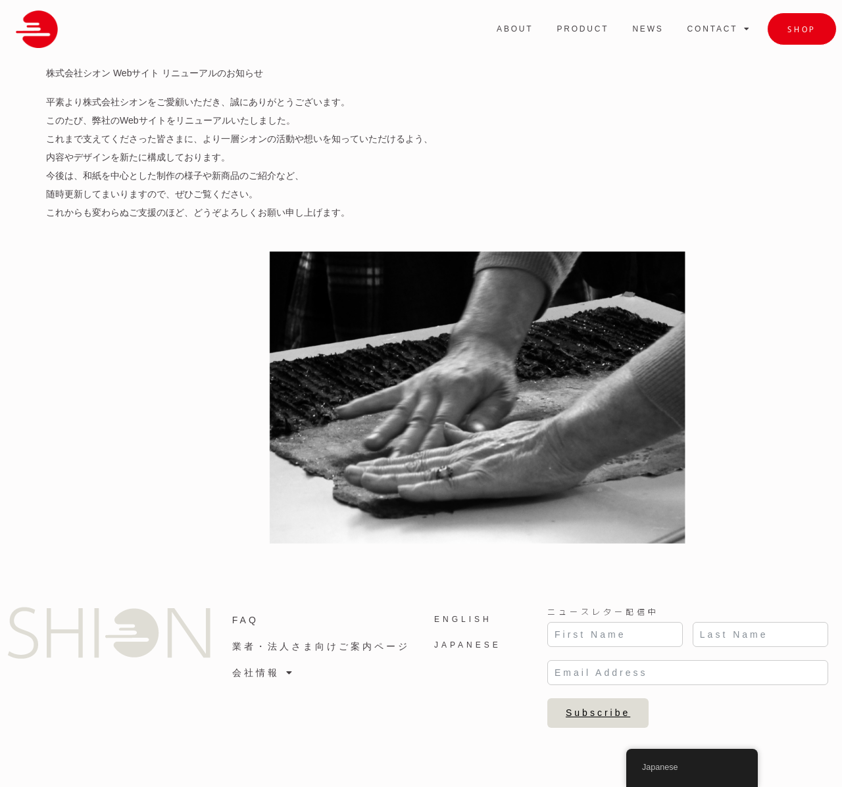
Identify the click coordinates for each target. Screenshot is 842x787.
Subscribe (598, 712)
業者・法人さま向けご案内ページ (321, 646)
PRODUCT (582, 29)
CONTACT (719, 28)
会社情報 (263, 672)
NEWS (647, 29)
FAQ (245, 620)
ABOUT (515, 29)
